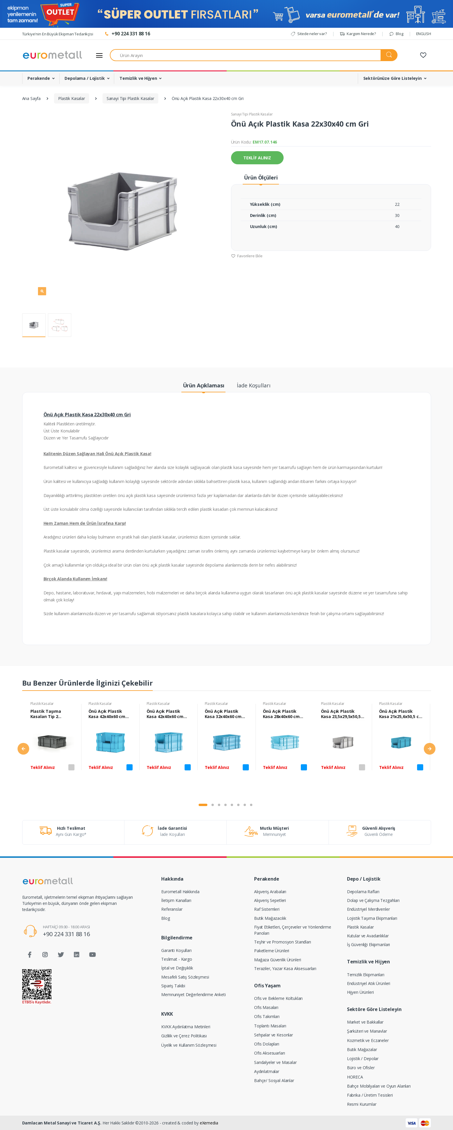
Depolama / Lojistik (85, 78)
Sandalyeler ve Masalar (275, 1062)
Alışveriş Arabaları (270, 891)
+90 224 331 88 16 (66, 934)
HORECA (355, 1077)
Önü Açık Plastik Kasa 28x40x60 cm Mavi (281, 714)
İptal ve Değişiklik (177, 968)
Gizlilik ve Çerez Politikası (184, 1035)
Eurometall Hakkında (180, 891)
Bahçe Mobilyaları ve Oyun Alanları (379, 1086)
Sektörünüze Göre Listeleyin (392, 78)
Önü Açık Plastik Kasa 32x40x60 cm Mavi (223, 714)
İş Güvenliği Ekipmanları (368, 944)
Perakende (38, 78)
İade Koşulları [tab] (253, 385)
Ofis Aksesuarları (269, 1053)
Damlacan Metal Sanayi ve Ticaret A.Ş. (62, 1123)
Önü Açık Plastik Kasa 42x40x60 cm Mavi (107, 714)
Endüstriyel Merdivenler (368, 909)
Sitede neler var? (308, 33)
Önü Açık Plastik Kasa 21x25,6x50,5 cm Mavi (401, 714)
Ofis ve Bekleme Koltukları (278, 998)
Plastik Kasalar (42, 703)
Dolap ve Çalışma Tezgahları (373, 900)
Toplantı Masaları (270, 1026)
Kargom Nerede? (358, 33)
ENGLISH (423, 33)
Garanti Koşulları (176, 950)
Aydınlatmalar (266, 1071)
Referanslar (171, 909)
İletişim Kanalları (176, 900)
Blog (396, 33)
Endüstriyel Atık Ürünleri (368, 983)
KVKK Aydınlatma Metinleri (185, 1026)
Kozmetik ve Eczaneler (368, 1040)
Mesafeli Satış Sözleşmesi (185, 977)
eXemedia (209, 1123)
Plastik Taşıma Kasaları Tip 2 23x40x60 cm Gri (46, 714)
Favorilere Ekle (247, 255)
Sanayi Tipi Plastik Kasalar (252, 114)
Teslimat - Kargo (176, 959)
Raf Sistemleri (267, 909)
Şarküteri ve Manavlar (367, 1031)
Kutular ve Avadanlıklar (368, 935)
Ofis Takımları (267, 1016)
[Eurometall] (52, 55)
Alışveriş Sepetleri (270, 900)
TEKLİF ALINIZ (257, 158)
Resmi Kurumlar (361, 1104)
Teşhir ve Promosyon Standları (282, 942)
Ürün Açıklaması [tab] (203, 385)
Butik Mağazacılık (270, 918)
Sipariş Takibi (173, 985)
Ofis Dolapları (266, 1044)
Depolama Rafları (363, 891)
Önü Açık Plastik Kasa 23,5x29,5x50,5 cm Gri (341, 714)
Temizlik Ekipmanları (365, 974)
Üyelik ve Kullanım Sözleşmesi (188, 1045)
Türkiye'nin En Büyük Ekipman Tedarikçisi (57, 34)
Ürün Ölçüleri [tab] (260, 177)
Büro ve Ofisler (361, 1067)
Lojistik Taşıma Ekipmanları (372, 918)
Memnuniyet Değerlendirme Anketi (193, 994)
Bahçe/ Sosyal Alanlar (274, 1080)
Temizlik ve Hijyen (138, 78)
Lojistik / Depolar (363, 1058)
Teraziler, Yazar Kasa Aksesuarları (285, 968)
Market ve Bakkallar (365, 1022)
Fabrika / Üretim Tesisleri (370, 1095)
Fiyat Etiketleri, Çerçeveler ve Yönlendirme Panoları (292, 930)
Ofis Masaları (266, 1007)
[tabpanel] (52, 750)
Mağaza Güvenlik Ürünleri (277, 959)
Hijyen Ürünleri (360, 992)
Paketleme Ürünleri (271, 950)
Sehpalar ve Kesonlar (273, 1035)
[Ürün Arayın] (245, 55)
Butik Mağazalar (362, 1049)
